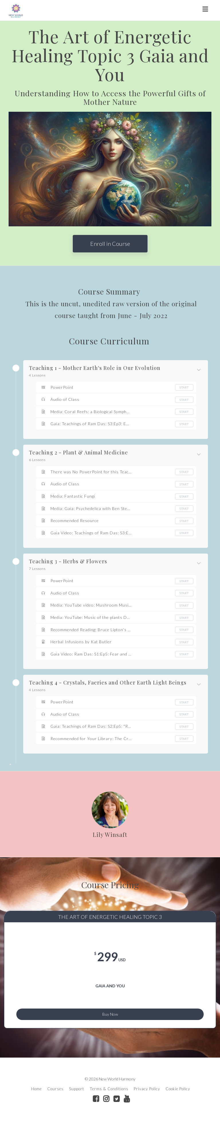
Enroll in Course (110, 243)
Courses (55, 1092)
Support (76, 1092)
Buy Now (110, 1013)
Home (36, 1092)
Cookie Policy (178, 1092)
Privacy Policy (147, 1092)
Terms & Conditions (109, 1092)
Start (184, 387)
